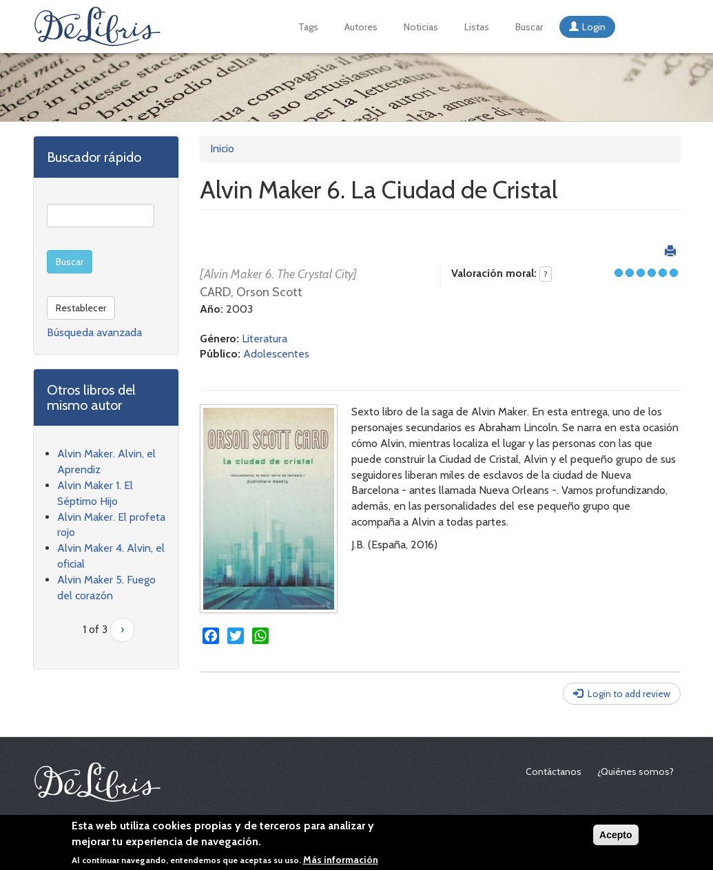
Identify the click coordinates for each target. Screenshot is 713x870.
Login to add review (629, 693)
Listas (476, 27)
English (634, 27)
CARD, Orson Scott (251, 292)
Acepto (615, 836)
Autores (361, 27)
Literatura (264, 338)
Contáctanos (553, 771)
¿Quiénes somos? (635, 771)
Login (594, 27)
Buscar (529, 27)
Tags (308, 27)
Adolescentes (276, 353)
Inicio (222, 148)
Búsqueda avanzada (94, 332)
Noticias (421, 27)
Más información (340, 861)
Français (652, 27)
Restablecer (81, 308)
